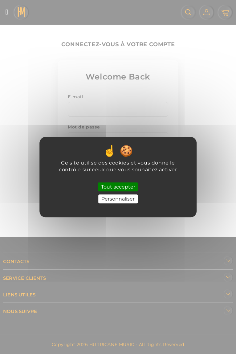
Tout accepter (118, 187)
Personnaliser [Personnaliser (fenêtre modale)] (118, 199)
